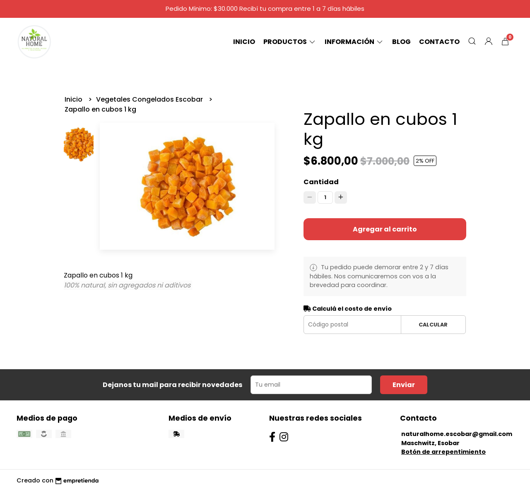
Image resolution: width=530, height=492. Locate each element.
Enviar (404, 385)
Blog (401, 41)
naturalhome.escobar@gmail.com (456, 434)
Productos (289, 41)
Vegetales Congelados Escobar (150, 99)
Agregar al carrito (385, 229)
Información (354, 41)
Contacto (439, 41)
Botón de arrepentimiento (443, 452)
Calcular (433, 324)
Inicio (244, 41)
